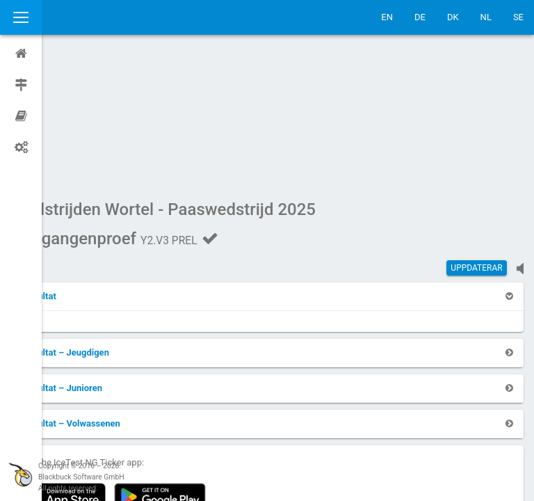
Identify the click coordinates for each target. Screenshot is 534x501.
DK (453, 17)
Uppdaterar (476, 136)
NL (486, 17)
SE (518, 17)
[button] (80, 164)
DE (420, 17)
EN (387, 17)
